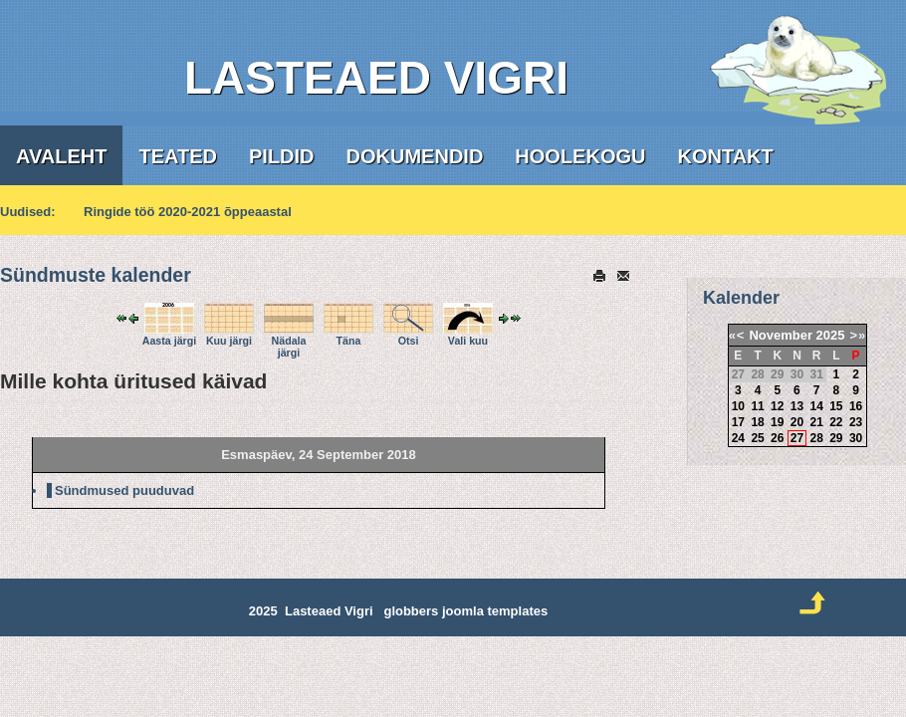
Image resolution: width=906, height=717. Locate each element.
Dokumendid (415, 156)
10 (738, 406)
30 (855, 438)
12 (777, 406)
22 (835, 422)
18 (757, 422)
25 (757, 438)
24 (738, 438)
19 (777, 422)
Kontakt (725, 156)
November (780, 335)
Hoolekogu (580, 156)
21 (815, 422)
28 (815, 438)
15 (835, 406)
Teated (177, 156)
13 (797, 406)
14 (815, 406)
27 (797, 438)
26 (777, 438)
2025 (830, 335)
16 (855, 406)
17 (738, 422)
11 (757, 406)
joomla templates (495, 610)
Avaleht (61, 156)
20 (797, 422)
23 (855, 422)
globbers (410, 610)
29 (835, 438)
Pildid (282, 156)
